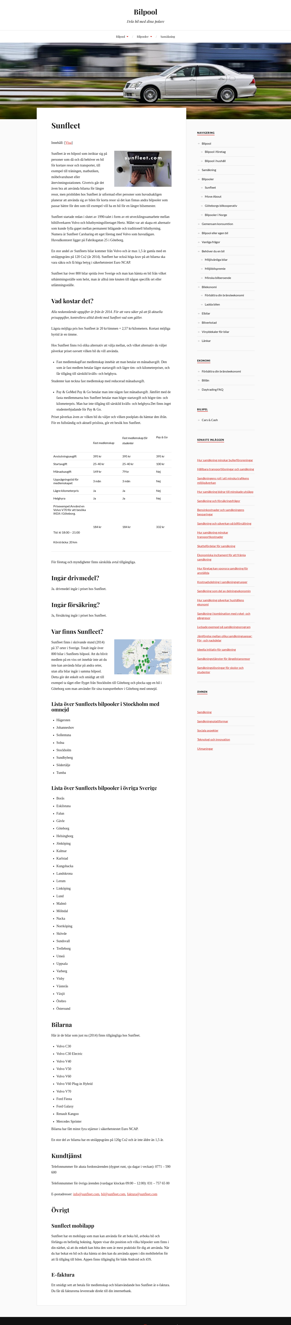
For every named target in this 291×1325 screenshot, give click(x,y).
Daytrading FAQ (212, 389)
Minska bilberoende (218, 278)
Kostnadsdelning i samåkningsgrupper (222, 582)
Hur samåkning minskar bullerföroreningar (225, 460)
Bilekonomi (209, 287)
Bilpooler (143, 36)
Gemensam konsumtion (217, 224)
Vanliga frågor (211, 242)
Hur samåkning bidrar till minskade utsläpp (225, 491)
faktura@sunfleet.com (142, 1194)
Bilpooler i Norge (216, 215)
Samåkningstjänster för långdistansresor (223, 658)
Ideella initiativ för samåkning (216, 649)
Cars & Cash (210, 420)
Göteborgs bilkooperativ (221, 205)
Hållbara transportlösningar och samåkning (225, 469)
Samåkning (167, 36)
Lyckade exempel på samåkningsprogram (223, 627)
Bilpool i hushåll (215, 161)
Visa (68, 143)
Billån (205, 380)
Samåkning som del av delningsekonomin (224, 591)
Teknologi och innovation (213, 739)
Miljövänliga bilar (216, 259)
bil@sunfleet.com (113, 1194)
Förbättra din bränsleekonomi (224, 295)
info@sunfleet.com (86, 1194)
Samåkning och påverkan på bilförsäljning (224, 523)
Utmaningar (205, 748)
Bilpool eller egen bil (215, 233)
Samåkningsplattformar (212, 721)
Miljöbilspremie (215, 268)
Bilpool (145, 11)
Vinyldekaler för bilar (215, 331)
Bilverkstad (209, 322)
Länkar (206, 340)
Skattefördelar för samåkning (216, 546)
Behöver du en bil (213, 251)
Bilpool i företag (215, 151)
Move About (213, 196)
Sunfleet (67, 124)
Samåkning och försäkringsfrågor (218, 501)
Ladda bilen (212, 304)
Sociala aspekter (207, 730)
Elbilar (206, 313)
